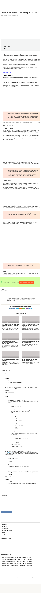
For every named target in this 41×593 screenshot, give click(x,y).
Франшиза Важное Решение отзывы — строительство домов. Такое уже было (10, 342)
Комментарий (4, 504)
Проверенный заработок (7, 539)
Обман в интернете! (6, 537)
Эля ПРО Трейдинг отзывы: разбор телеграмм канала (30, 342)
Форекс (3, 543)
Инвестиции (4, 535)
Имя (2, 498)
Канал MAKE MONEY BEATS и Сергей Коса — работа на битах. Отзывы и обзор (10, 325)
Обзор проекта (7, 46)
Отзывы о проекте (7, 42)
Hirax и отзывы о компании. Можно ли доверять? (10, 360)
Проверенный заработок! (26, 282)
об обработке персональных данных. (15, 502)
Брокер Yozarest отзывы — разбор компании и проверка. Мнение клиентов (30, 325)
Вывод (5, 48)
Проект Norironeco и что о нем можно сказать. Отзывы (29, 360)
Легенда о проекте (7, 44)
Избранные (4, 533)
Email (15, 498)
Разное (3, 541)
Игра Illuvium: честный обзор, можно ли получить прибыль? (14, 550)
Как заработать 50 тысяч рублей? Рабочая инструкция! (19, 566)
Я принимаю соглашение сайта (8, 502)
